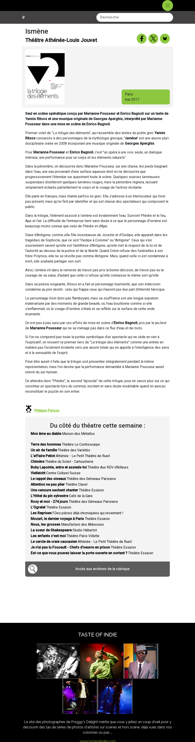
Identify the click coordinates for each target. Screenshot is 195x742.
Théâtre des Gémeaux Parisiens (73, 487)
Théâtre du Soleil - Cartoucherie (62, 470)
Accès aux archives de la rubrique (102, 577)
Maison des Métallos (63, 442)
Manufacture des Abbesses (67, 533)
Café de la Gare (61, 504)
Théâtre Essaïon (67, 498)
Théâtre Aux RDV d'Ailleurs (79, 475)
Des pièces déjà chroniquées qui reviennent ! (77, 521)
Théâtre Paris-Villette (65, 544)
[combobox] (135, 25)
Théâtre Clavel (59, 492)
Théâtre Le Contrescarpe (65, 452)
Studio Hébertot (64, 538)
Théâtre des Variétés (60, 458)
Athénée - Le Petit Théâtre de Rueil (70, 464)
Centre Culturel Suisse (55, 481)
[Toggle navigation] (167, 9)
